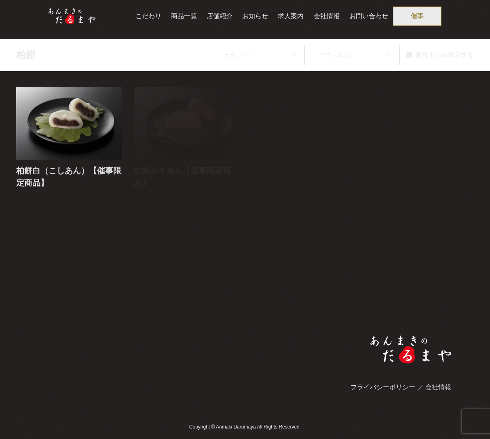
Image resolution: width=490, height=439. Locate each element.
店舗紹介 (219, 16)
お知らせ (255, 16)
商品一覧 (184, 16)
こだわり (148, 16)
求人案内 (291, 16)
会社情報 (327, 16)
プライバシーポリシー (383, 387)
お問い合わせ (368, 16)
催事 (417, 16)
